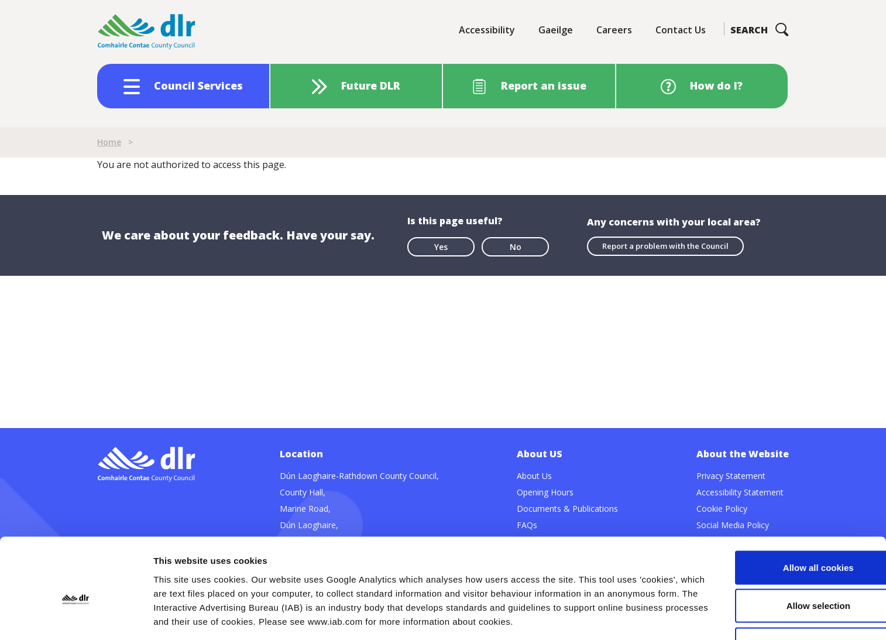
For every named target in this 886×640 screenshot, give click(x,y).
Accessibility (487, 29)
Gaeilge (555, 29)
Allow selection (788, 534)
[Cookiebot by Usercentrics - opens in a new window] (76, 617)
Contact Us (680, 29)
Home (109, 142)
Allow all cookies (788, 496)
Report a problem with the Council (665, 246)
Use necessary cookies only (788, 572)
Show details (614, 617)
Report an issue (543, 85)
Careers (614, 29)
